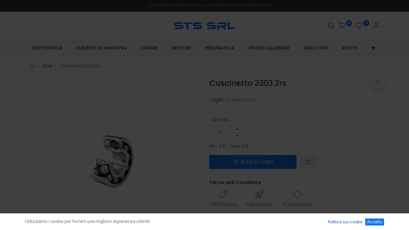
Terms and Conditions (235, 182)
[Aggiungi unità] (237, 129)
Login (216, 99)
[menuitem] (47, 48)
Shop (47, 65)
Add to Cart (253, 162)
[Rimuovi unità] (237, 136)
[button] (373, 48)
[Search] (331, 26)
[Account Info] (378, 26)
